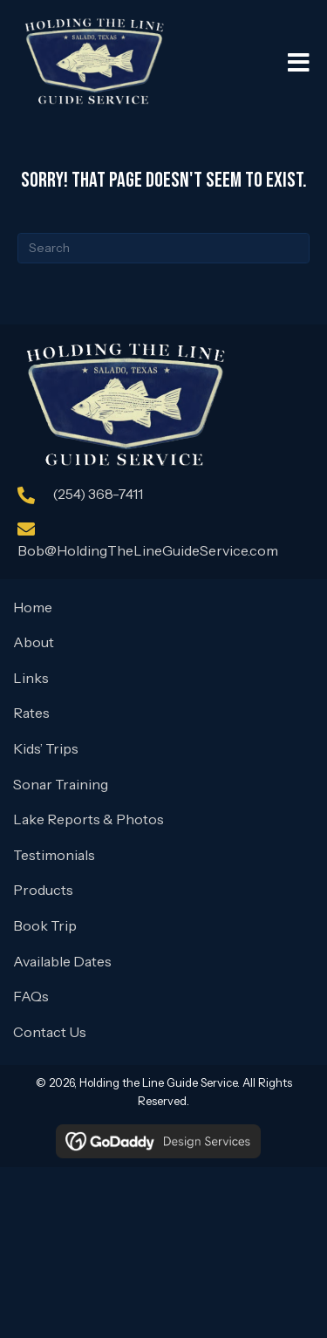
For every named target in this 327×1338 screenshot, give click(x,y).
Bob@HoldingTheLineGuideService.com (147, 550)
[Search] (163, 248)
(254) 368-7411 (97, 493)
